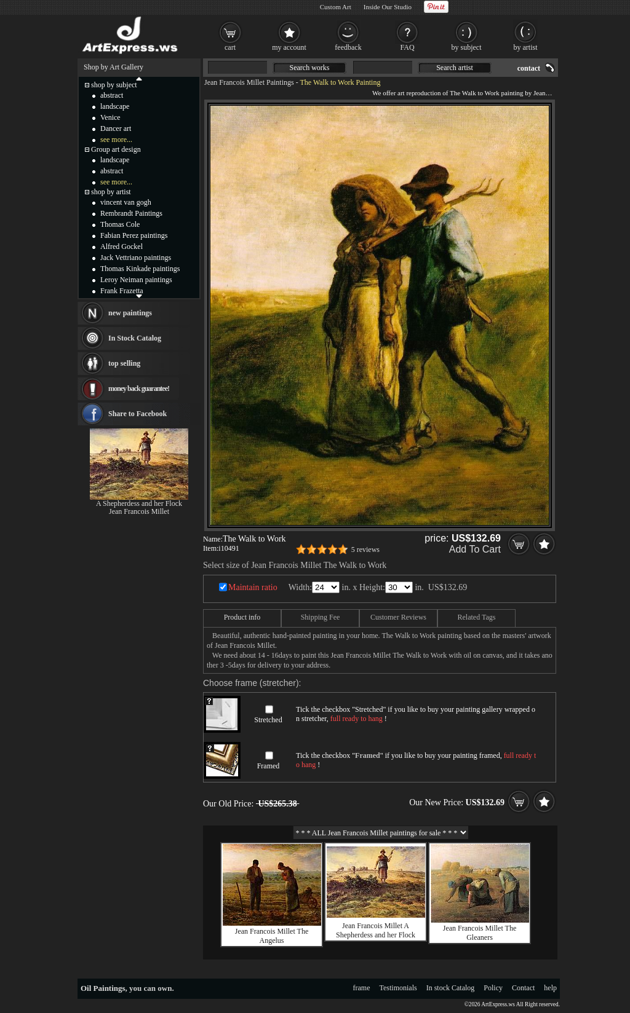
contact (528, 68)
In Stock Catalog (134, 338)
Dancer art (115, 128)
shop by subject (114, 85)
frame (361, 987)
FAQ (407, 47)
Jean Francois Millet (139, 511)
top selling (124, 363)
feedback (348, 47)
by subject (467, 47)
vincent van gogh (125, 202)
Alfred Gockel (121, 246)
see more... (116, 139)
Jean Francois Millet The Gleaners (479, 933)
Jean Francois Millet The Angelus (271, 936)
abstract (111, 95)
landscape (114, 106)
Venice (110, 117)
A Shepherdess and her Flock (139, 503)
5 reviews (365, 549)
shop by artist (111, 191)
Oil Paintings (103, 988)
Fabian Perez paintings (133, 235)
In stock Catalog (450, 987)
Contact (523, 987)
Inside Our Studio (388, 6)
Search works (310, 67)
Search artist (454, 67)
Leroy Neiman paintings (136, 279)
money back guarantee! (138, 388)
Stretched (268, 719)
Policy (493, 987)
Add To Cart (475, 549)
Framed (268, 766)
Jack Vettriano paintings (135, 257)
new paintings (130, 313)
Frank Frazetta (121, 290)
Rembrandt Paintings (131, 213)
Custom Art (335, 6)
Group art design (116, 149)
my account (289, 47)
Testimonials (398, 987)
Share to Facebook (137, 413)
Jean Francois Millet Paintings (249, 82)
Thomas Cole (120, 224)
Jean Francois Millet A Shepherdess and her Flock (375, 930)
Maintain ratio (252, 587)
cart (230, 47)
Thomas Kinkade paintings (140, 268)
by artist (526, 47)
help (550, 987)
